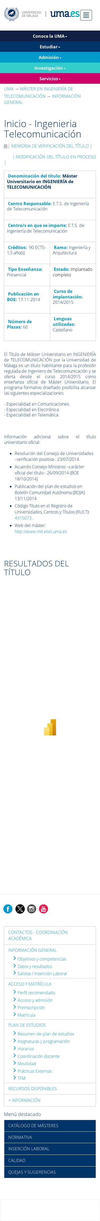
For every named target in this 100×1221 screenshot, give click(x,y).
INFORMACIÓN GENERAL (32, 950)
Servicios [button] (50, 79)
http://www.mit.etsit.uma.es (41, 531)
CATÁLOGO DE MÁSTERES (33, 1126)
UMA (9, 89)
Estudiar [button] (50, 47)
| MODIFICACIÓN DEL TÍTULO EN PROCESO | (50, 159)
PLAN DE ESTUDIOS (27, 1025)
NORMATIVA (20, 1137)
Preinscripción (28, 1008)
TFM (19, 1078)
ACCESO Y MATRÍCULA (29, 984)
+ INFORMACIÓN (24, 1100)
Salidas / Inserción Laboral (39, 973)
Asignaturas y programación (41, 1041)
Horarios (23, 1049)
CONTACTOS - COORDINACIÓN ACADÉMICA (38, 935)
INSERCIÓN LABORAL (28, 1149)
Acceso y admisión (32, 1000)
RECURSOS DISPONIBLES (32, 1089)
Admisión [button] (50, 57)
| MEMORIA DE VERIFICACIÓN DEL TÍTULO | (48, 146)
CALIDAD (16, 1160)
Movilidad (24, 1064)
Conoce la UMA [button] (50, 36)
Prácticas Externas (32, 1071)
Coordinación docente (36, 1056)
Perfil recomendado (33, 993)
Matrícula (23, 1015)
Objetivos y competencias (39, 959)
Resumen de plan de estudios (43, 1034)
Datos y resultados (32, 966)
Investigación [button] (50, 68)
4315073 (23, 518)
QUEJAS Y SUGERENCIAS (32, 1172)
